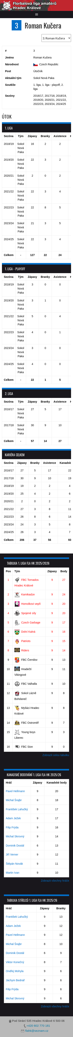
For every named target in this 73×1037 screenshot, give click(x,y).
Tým (17, 571)
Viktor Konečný (15, 962)
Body (63, 571)
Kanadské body (57, 782)
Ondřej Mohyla (15, 971)
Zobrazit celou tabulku (55, 755)
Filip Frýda (12, 827)
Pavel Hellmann (15, 791)
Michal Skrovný (15, 836)
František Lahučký (17, 809)
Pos (8, 571)
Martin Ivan (12, 872)
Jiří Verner (12, 854)
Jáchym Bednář (15, 980)
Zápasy (52, 571)
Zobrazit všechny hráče (55, 880)
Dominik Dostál (15, 845)
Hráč (9, 782)
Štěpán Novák (14, 863)
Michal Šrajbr (14, 800)
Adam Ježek (13, 818)
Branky (60, 908)
